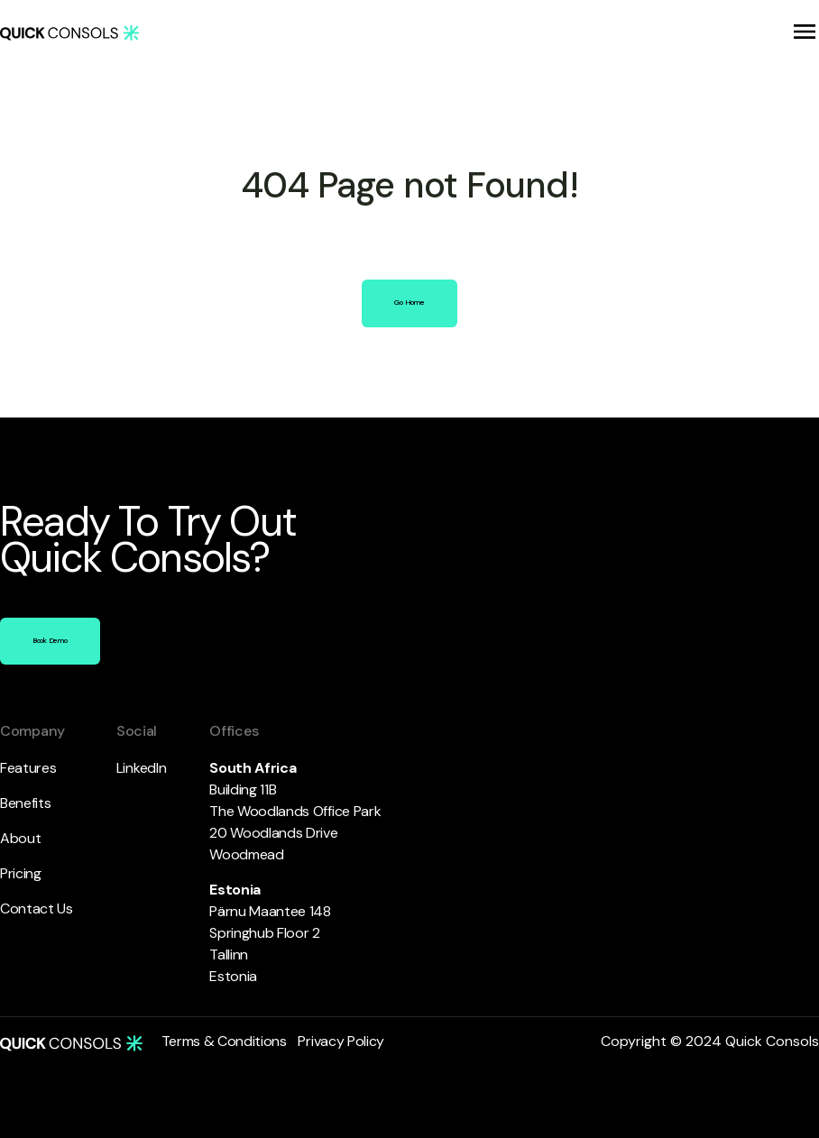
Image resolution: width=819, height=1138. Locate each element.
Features (28, 767)
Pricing (20, 873)
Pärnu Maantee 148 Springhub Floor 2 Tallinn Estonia (271, 933)
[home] (69, 32)
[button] (804, 31)
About (20, 838)
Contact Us (36, 908)
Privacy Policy (341, 1041)
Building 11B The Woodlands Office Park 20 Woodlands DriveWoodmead (298, 811)
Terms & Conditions (224, 1041)
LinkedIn (141, 767)
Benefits (25, 803)
